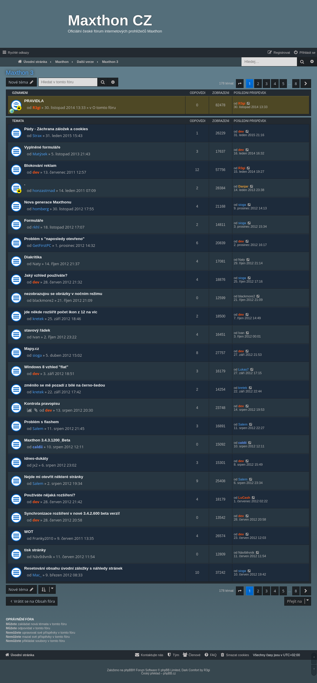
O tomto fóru (104, 107)
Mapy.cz (31, 348)
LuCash (244, 497)
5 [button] (283, 83)
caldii (37, 446)
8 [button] (296, 83)
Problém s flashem (41, 422)
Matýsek (39, 154)
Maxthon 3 (19, 72)
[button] (240, 83)
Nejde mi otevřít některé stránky (53, 477)
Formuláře (33, 220)
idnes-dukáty (36, 458)
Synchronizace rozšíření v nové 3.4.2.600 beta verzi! (72, 513)
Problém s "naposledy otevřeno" (54, 239)
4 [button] (275, 83)
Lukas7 (243, 369)
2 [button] (258, 83)
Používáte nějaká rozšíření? (49, 495)
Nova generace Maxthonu (47, 202)
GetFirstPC (41, 245)
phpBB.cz (169, 673)
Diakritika (33, 257)
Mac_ (37, 575)
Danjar (243, 186)
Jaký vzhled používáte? (46, 275)
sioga (242, 204)
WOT (28, 531)
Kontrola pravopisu (42, 403)
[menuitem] (304, 52)
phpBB (128, 670)
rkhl (35, 227)
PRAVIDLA (34, 101)
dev (241, 131)
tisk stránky (35, 550)
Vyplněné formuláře (42, 147)
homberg (40, 208)
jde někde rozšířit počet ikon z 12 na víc (60, 312)
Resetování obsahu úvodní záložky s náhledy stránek (73, 568)
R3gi (36, 107)
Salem (37, 428)
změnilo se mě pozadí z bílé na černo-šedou (64, 385)
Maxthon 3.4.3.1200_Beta (47, 440)
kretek (38, 318)
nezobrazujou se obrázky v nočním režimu (63, 293)
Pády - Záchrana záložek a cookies (56, 129)
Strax (37, 135)
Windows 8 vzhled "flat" (46, 367)
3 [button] (266, 83)
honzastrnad (43, 190)
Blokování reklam (40, 165)
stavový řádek (37, 330)
